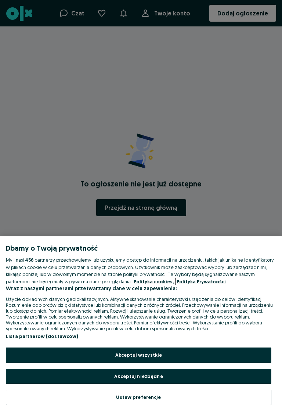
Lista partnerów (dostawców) (42, 336)
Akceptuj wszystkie (138, 355)
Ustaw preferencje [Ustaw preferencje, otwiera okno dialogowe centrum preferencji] (138, 397)
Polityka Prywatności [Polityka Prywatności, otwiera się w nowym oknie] (201, 281)
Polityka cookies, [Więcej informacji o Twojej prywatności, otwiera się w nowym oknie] (154, 281)
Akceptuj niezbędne (138, 376)
